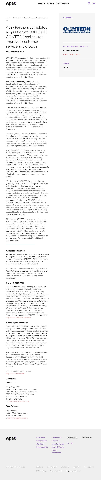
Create (50, 3)
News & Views (58, 447)
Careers (55, 441)
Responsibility (42, 447)
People (41, 3)
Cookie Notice (89, 467)
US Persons (39, 467)
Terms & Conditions (56, 471)
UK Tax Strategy (41, 471)
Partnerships (62, 3)
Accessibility (77, 467)
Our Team (40, 438)
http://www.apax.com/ (15, 374)
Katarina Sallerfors (71, 51)
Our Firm (40, 444)
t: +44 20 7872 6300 (71, 55)
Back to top (87, 437)
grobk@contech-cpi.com (18, 401)
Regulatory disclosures (73, 471)
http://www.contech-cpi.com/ (18, 318)
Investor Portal (58, 444)
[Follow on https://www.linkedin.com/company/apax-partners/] (72, 443)
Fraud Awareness (56, 451)
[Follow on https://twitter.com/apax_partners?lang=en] (68, 443)
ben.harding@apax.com (18, 418)
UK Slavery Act (52, 467)
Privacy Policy (65, 467)
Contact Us (56, 438)
